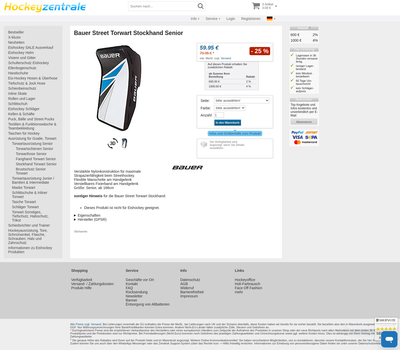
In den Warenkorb (228, 122)
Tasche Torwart (24, 202)
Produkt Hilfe (81, 288)
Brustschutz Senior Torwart (31, 171)
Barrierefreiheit (192, 292)
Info (194, 19)
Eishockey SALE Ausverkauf (30, 47)
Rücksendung (137, 292)
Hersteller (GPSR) (92, 219)
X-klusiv (14, 37)
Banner (131, 300)
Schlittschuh (17, 104)
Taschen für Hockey (24, 133)
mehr (239, 292)
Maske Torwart (23, 187)
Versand (226, 58)
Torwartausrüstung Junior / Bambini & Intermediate (33, 180)
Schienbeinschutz (22, 88)
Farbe (205, 108)
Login (231, 19)
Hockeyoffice (245, 280)
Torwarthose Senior (31, 154)
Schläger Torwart (25, 207)
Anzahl (206, 115)
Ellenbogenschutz (22, 68)
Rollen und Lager (21, 99)
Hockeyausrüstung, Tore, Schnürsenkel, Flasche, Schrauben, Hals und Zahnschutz (28, 236)
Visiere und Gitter (22, 58)
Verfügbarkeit (81, 280)
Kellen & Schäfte (21, 114)
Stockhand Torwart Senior (36, 164)
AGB (184, 284)
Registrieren (250, 19)
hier (369, 340)
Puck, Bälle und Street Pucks (31, 119)
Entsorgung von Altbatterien (148, 304)
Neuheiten (16, 42)
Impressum (189, 296)
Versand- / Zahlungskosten (92, 284)
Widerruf (187, 288)
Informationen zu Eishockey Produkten (30, 250)
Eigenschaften (89, 215)
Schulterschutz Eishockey (28, 63)
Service (212, 19)
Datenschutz (190, 280)
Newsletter (134, 296)
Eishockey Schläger (24, 109)
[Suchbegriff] (162, 6)
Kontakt (132, 284)
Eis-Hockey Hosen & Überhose (32, 78)
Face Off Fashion (248, 288)
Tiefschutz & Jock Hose (26, 83)
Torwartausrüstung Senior (32, 144)
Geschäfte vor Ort (140, 280)
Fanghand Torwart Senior (36, 159)
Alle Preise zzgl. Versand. (86, 324)
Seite (205, 101)
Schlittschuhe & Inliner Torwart (29, 195)
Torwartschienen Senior (34, 149)
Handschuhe (18, 73)
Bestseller (16, 32)
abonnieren (304, 121)
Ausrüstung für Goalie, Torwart (32, 138)
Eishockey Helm (21, 53)
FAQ (129, 288)
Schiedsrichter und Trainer (29, 225)
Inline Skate (17, 93)
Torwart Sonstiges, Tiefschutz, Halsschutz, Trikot (30, 216)
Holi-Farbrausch (247, 284)
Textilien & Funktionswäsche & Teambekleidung (32, 126)
